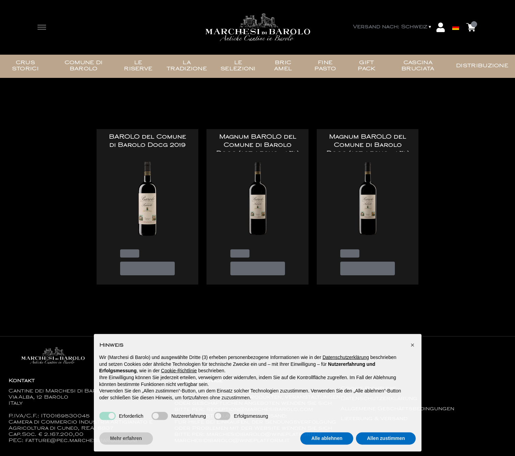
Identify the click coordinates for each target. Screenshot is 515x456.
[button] (412, 347)
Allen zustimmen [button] (386, 440)
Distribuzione (482, 66)
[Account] (440, 27)
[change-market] (392, 27)
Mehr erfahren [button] (126, 440)
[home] (257, 27)
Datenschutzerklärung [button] (346, 359)
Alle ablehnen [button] (326, 440)
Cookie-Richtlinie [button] (179, 373)
